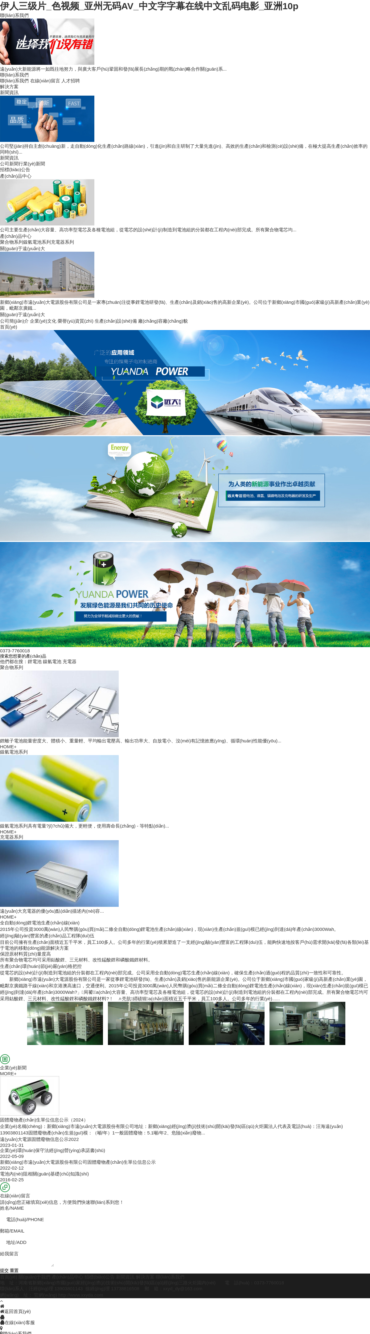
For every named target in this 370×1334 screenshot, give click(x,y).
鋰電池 (35, 661)
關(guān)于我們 (34, 1276)
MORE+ (8, 1073)
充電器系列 (62, 242)
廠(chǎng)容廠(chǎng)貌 (163, 321)
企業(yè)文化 (43, 321)
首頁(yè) (8, 1276)
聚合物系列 (11, 242)
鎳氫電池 (52, 661)
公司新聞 (9, 163)
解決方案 (145, 1276)
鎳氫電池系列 (37, 242)
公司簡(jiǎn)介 (14, 321)
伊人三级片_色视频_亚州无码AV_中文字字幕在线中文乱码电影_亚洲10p (149, 6)
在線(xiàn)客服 (17, 1322)
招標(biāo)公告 (99, 1276)
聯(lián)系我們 (14, 80)
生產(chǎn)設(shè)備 (116, 321)
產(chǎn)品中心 (67, 1276)
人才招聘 (70, 80)
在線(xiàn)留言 (45, 80)
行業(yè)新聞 (31, 163)
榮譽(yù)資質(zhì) (75, 321)
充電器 (69, 661)
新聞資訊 (125, 1276)
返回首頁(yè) (15, 1311)
